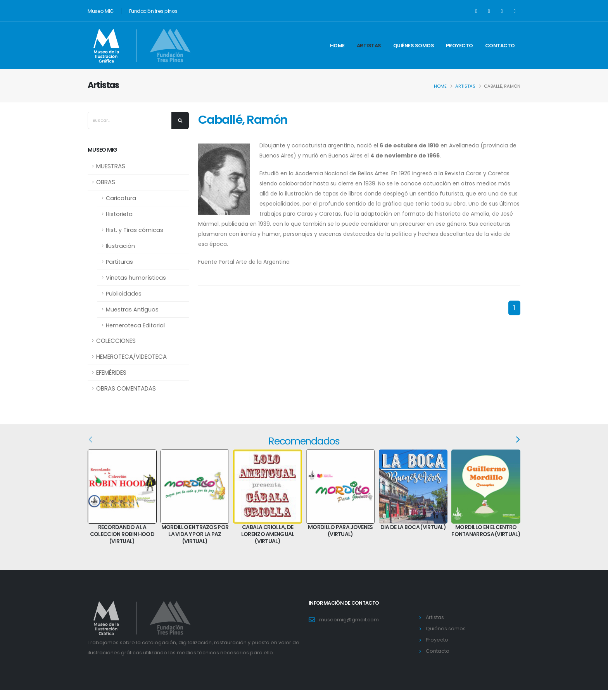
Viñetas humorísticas (136, 278)
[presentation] (91, 440)
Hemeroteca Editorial (135, 325)
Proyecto (459, 45)
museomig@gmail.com (349, 619)
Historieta (119, 214)
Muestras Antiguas (132, 309)
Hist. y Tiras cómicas (134, 230)
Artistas (369, 45)
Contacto (500, 45)
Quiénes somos (413, 45)
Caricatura (121, 198)
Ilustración (120, 246)
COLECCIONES (116, 341)
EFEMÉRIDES (111, 372)
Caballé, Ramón (242, 119)
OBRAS (105, 182)
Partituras (119, 262)
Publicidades (124, 293)
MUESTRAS (110, 166)
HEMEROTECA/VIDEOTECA (131, 357)
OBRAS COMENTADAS (126, 388)
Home (337, 45)
